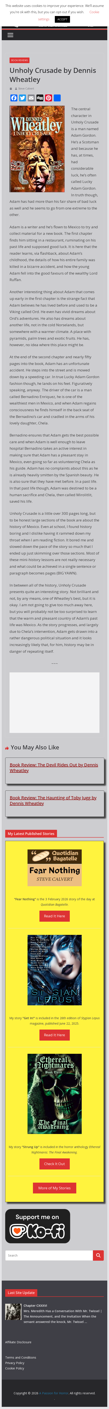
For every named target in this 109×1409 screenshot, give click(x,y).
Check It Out (54, 1163)
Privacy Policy (14, 1363)
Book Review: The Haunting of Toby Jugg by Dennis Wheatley (53, 800)
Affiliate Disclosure (18, 1342)
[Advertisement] (55, 702)
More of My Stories (54, 1187)
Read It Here (54, 915)
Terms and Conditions (20, 1357)
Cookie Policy (14, 1368)
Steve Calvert (26, 88)
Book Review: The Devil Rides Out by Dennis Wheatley (54, 767)
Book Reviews (19, 60)
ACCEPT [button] (62, 19)
